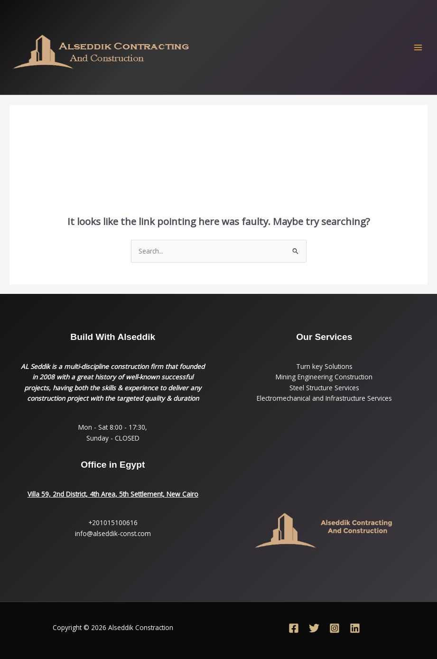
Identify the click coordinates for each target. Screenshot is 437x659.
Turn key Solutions (324, 366)
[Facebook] (293, 628)
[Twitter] (314, 628)
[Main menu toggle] (418, 47)
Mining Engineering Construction (324, 376)
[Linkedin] (355, 628)
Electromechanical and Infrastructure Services (324, 398)
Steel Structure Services (324, 387)
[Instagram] (334, 628)
